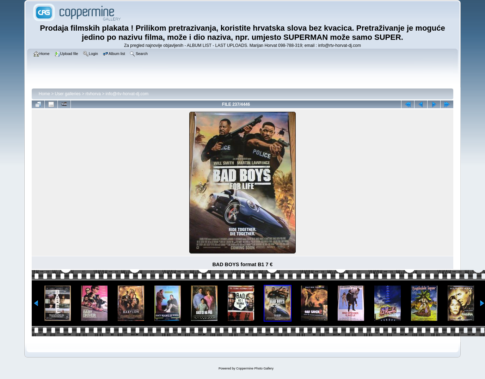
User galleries (68, 93)
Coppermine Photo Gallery (255, 368)
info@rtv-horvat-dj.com (127, 93)
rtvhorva (93, 93)
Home (44, 93)
